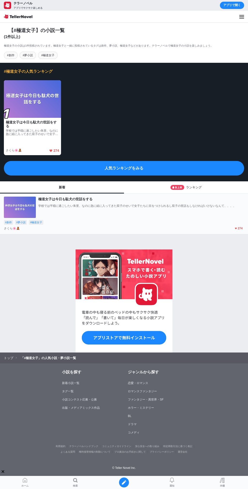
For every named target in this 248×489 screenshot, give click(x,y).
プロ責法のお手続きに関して (130, 451)
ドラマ (132, 424)
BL (130, 416)
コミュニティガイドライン (116, 446)
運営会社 (182, 451)
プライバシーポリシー (162, 451)
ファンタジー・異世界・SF (145, 399)
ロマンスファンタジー (142, 391)
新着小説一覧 (70, 383)
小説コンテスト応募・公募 (79, 399)
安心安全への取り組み (147, 446)
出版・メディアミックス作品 (81, 407)
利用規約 (60, 446)
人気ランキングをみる (124, 168)
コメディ (134, 432)
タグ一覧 (68, 391)
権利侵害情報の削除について (94, 451)
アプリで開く (232, 5)
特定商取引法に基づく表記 (177, 446)
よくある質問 (68, 451)
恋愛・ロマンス (138, 383)
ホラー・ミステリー (141, 407)
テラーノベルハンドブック (83, 446)
